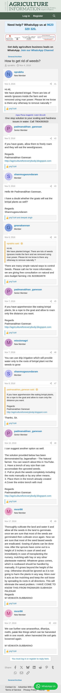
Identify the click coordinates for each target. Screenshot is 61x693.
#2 (55, 138)
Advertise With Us (26, 687)
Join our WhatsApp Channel (37, 50)
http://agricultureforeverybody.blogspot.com (28, 160)
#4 (55, 237)
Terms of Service (13, 690)
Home (42, 690)
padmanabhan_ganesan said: (21, 389)
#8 (55, 443)
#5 (55, 301)
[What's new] (48, 16)
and (20, 217)
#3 (55, 186)
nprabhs (11, 65)
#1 (55, 84)
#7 (55, 383)
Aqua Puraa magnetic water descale (30, 115)
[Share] (51, 84)
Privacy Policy (30, 690)
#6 (55, 352)
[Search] (54, 16)
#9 (55, 521)
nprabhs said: (13, 243)
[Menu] (7, 16)
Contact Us (10, 687)
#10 (54, 623)
